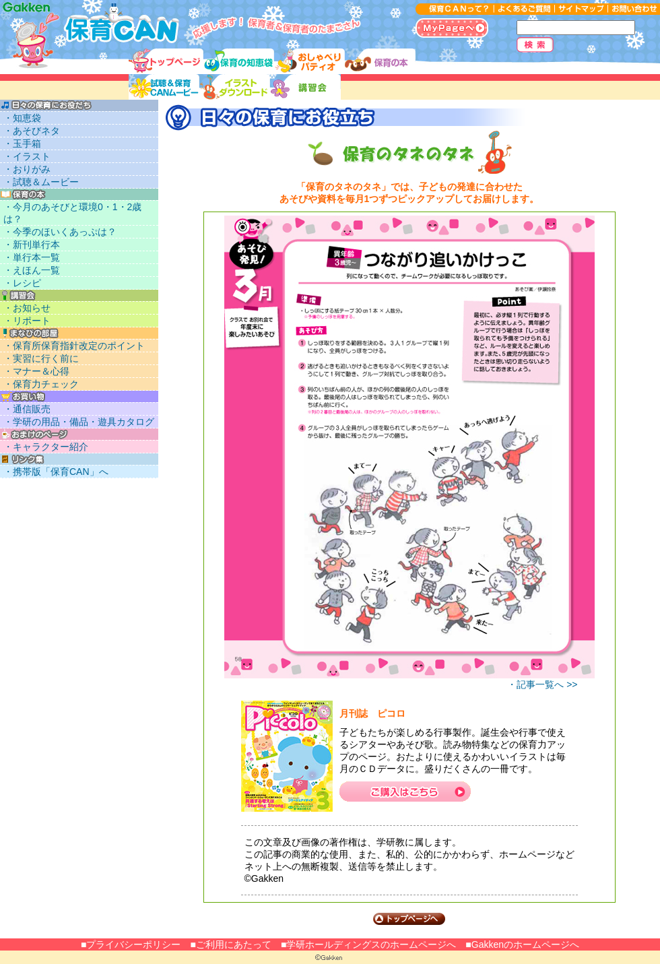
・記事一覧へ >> (542, 684)
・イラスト (27, 156)
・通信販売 (27, 409)
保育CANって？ (455, 9)
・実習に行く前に (41, 358)
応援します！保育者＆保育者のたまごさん (90, 24)
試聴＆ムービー (164, 87)
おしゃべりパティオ (309, 61)
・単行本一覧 (31, 257)
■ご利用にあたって (230, 944)
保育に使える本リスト (380, 61)
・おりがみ (27, 169)
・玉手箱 (22, 143)
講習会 (305, 87)
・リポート (27, 320)
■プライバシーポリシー (130, 944)
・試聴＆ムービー (41, 181)
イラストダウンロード (234, 87)
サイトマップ (580, 9)
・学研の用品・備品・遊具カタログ (78, 421)
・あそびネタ (31, 130)
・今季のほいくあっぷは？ (60, 231)
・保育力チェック (41, 384)
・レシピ (22, 283)
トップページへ (409, 919)
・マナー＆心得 (36, 371)
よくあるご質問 (524, 9)
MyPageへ (452, 28)
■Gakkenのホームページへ (522, 944)
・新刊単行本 (31, 244)
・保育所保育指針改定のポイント (74, 345)
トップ (166, 61)
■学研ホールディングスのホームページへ (368, 944)
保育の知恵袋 (238, 61)
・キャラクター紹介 (45, 446)
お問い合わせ (633, 9)
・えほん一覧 (31, 270)
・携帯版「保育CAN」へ (55, 471)
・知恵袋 (22, 118)
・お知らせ (27, 307)
